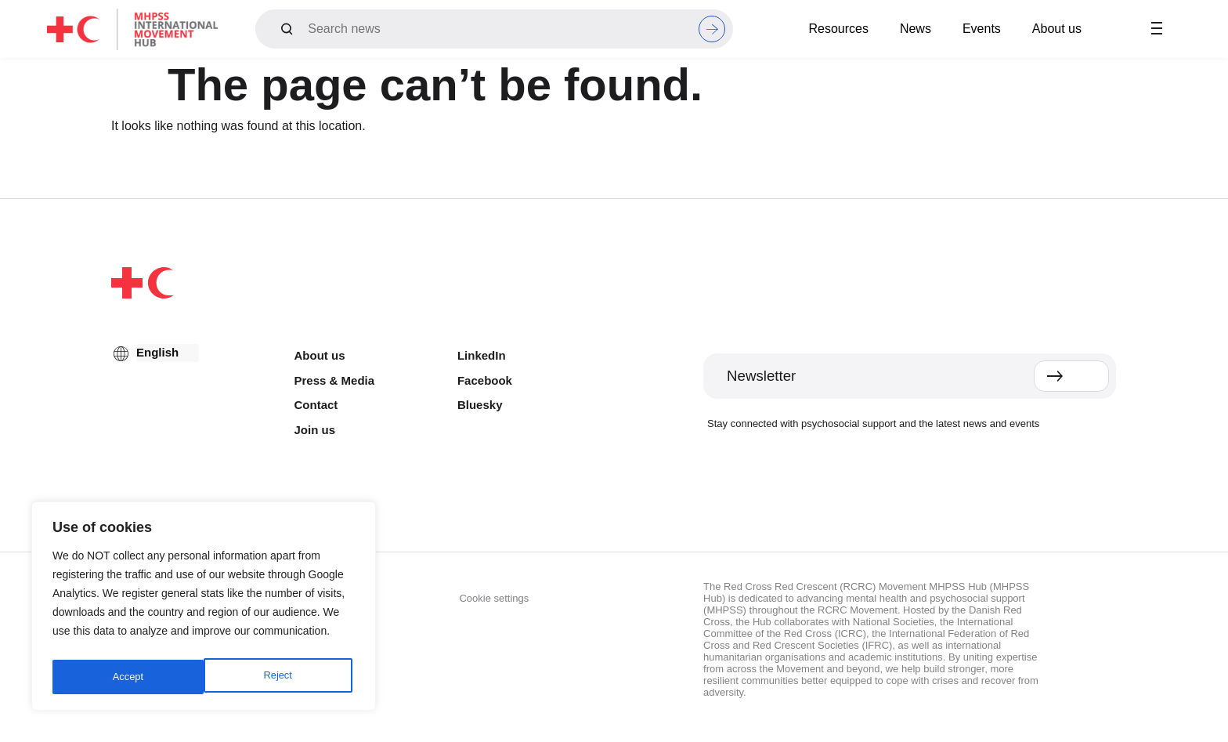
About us (1057, 28)
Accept (280, 677)
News (915, 28)
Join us (315, 429)
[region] (203, 610)
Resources (838, 28)
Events (982, 28)
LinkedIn (481, 355)
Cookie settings (494, 598)
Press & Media (334, 380)
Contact (316, 404)
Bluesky (480, 404)
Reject (126, 677)
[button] (1156, 29)
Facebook (484, 380)
